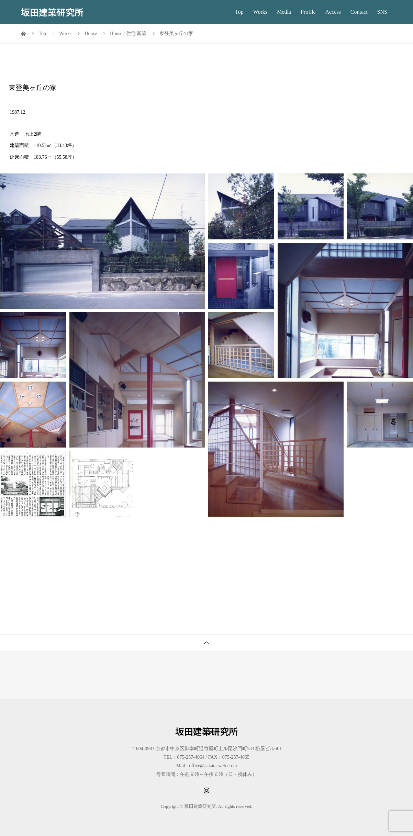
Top (239, 12)
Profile (308, 12)
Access (333, 12)
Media (284, 12)
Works (260, 12)
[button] (102, 241)
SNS (382, 12)
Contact (359, 12)
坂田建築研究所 (52, 11)
